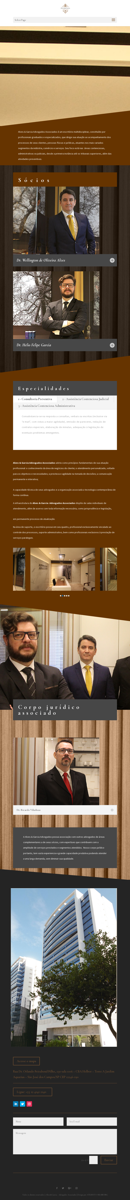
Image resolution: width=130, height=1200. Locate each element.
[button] (60, 595)
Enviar (108, 1160)
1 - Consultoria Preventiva (35, 399)
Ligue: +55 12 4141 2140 (31, 1092)
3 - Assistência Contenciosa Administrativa (46, 406)
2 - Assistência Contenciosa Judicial (85, 399)
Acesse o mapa (26, 1061)
